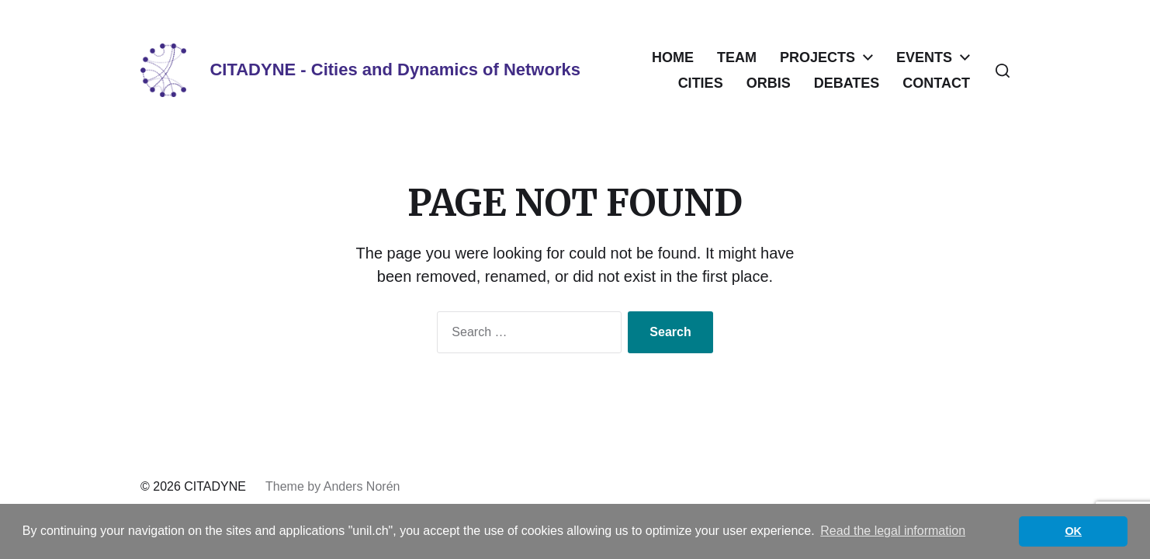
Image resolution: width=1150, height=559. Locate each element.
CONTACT (936, 83)
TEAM (737, 57)
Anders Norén (362, 486)
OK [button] (1073, 531)
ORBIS (768, 83)
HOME (673, 57)
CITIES (700, 83)
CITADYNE (215, 486)
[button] (1002, 71)
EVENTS (924, 57)
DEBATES (847, 83)
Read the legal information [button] (892, 530)
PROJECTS (817, 57)
